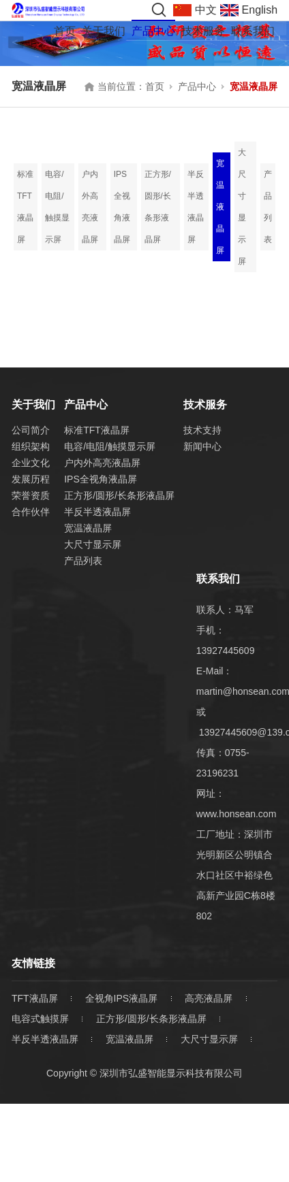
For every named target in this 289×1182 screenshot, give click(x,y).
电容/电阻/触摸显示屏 (57, 206)
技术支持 (202, 430)
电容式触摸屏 (40, 1018)
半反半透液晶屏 (195, 206)
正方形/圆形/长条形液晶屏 (157, 206)
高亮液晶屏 (208, 998)
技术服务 (203, 31)
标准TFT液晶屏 (25, 206)
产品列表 (268, 206)
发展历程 (31, 479)
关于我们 (103, 31)
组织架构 (31, 446)
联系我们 (253, 31)
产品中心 (153, 31)
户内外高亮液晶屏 (90, 206)
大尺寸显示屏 (242, 207)
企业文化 (31, 462)
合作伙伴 (31, 511)
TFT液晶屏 (35, 998)
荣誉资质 (31, 495)
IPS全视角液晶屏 (122, 206)
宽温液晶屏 (253, 86)
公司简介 (31, 430)
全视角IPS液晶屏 (121, 998)
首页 (65, 31)
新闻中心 (202, 446)
